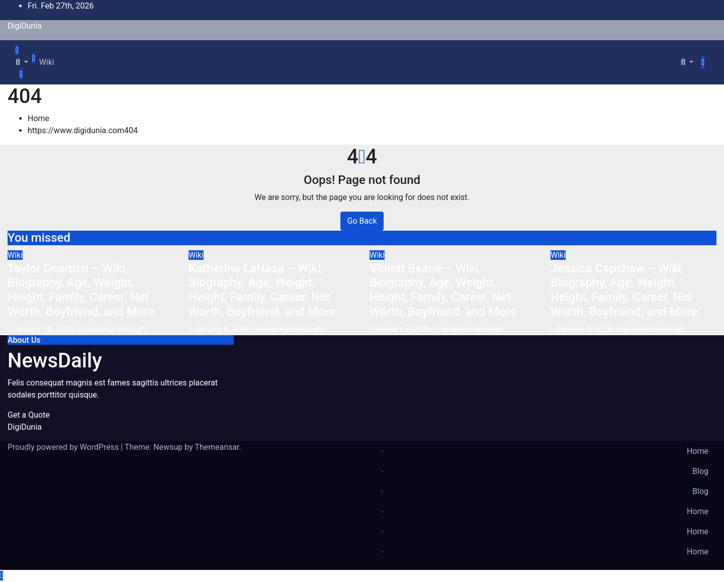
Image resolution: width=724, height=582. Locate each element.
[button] (22, 62)
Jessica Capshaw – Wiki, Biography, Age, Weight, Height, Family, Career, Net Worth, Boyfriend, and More (624, 290)
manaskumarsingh (110, 329)
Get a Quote (29, 415)
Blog (700, 471)
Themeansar (217, 447)
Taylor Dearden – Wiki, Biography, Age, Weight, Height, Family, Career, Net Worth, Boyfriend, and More (81, 290)
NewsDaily (55, 360)
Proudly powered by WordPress (64, 447)
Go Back (362, 221)
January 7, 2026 (404, 329)
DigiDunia (25, 26)
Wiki (46, 62)
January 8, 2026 (223, 329)
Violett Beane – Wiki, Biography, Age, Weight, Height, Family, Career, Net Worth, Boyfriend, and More (443, 290)
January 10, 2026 (44, 329)
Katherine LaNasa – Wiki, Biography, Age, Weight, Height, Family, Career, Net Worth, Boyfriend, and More (262, 290)
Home (38, 118)
